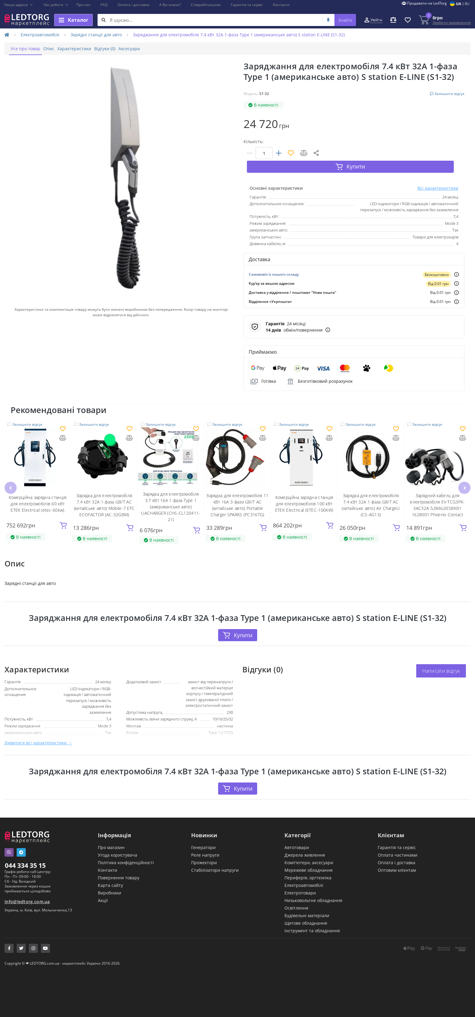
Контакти (281, 4)
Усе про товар (28, 48)
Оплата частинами (397, 845)
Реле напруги (205, 845)
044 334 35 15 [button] (25, 856)
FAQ (104, 4)
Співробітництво (206, 4)
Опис (57, 48)
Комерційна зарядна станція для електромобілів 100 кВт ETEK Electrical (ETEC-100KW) (304, 493)
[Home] (7, 35)
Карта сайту (110, 876)
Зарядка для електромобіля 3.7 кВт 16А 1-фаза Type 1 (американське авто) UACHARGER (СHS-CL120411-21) (170, 496)
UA (458, 3)
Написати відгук (441, 661)
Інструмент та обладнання (312, 921)
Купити (237, 624)
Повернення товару (118, 868)
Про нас (83, 4)
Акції (103, 891)
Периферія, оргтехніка (307, 868)
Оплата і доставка (133, 4)
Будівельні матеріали (306, 906)
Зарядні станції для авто (96, 35)
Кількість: (254, 141)
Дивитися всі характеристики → (38, 733)
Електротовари (300, 883)
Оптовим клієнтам (397, 861)
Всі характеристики (437, 177)
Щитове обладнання (305, 914)
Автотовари (296, 838)
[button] (18, 5)
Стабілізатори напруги (215, 861)
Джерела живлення (304, 845)
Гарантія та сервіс (247, 4)
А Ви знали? (170, 4)
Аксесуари (156, 48)
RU (467, 3)
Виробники (109, 883)
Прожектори (204, 853)
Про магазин (111, 838)
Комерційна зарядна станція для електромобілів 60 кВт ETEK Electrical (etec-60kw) (38, 493)
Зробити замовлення (452, 22)
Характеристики (89, 48)
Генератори (203, 838)
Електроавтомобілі (40, 35)
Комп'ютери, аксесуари (308, 853)
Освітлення (296, 898)
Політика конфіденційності (126, 853)
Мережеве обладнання (308, 861)
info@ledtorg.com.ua (27, 892)
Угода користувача (117, 845)
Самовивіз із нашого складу (274, 263)
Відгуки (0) (126, 48)
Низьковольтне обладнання (313, 891)
